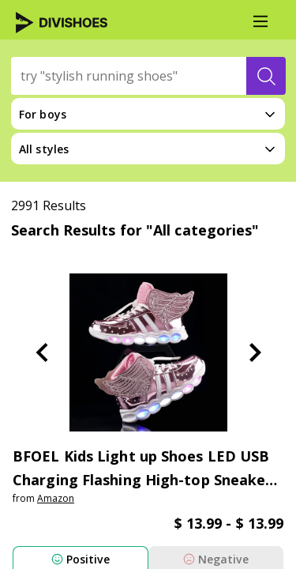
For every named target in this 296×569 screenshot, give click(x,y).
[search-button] (266, 76)
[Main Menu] (260, 21)
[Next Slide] (255, 352)
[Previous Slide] (42, 352)
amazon (55, 498)
